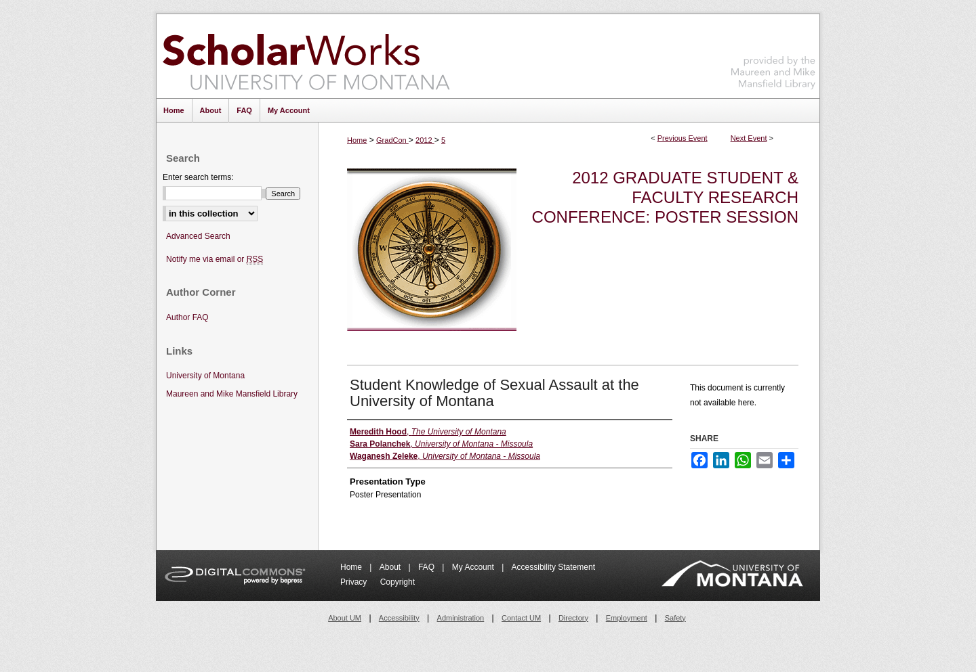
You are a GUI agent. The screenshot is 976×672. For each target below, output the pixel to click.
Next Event (749, 138)
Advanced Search (198, 236)
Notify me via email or (214, 259)
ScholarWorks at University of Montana (306, 56)
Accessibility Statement (553, 567)
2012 (424, 140)
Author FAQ (187, 317)
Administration (461, 618)
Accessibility (399, 618)
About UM (344, 618)
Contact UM (521, 618)
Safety (675, 618)
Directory (573, 618)
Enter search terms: (198, 177)
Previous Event (682, 138)
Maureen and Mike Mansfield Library (773, 53)
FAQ (427, 567)
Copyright (397, 582)
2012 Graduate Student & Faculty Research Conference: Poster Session (665, 197)
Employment (626, 618)
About (391, 567)
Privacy (354, 582)
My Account (474, 567)
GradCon (392, 140)
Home (357, 140)
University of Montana (205, 375)
